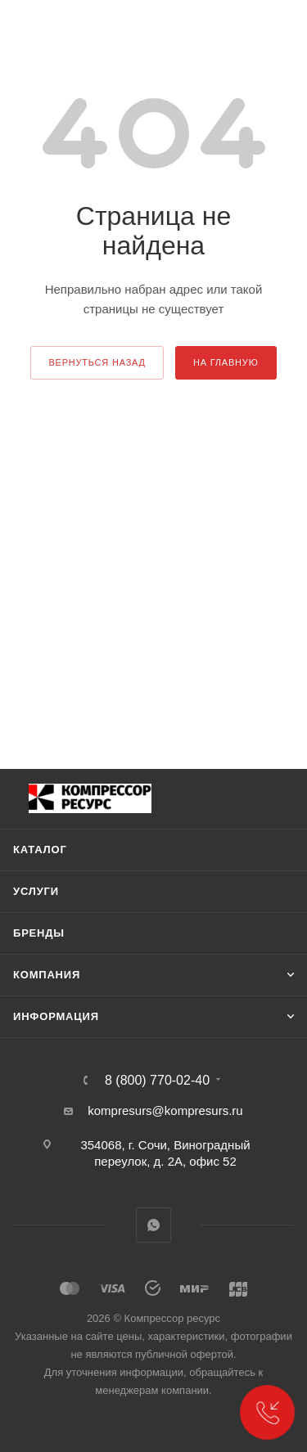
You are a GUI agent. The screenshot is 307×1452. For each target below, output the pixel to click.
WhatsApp (153, 1225)
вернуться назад (96, 362)
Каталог (40, 849)
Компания (46, 975)
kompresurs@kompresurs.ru (165, 1110)
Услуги (36, 891)
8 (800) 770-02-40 (157, 1080)
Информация (56, 1016)
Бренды (39, 933)
